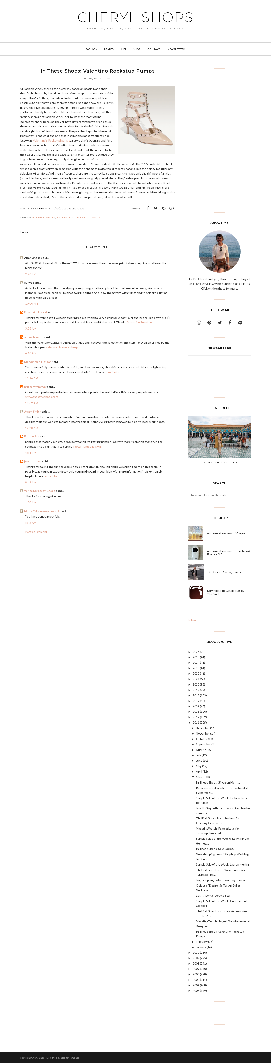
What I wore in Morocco (220, 462)
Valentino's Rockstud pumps (51, 140)
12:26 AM (31, 378)
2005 (196, 979)
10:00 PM (31, 303)
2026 (196, 652)
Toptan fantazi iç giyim (87, 446)
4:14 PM (30, 452)
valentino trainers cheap (62, 347)
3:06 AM (30, 328)
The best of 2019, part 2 (224, 572)
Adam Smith (32, 411)
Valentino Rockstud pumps (78, 217)
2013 (196, 711)
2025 (196, 657)
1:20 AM (30, 502)
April (199, 771)
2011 (196, 722)
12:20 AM (31, 428)
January (201, 947)
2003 (196, 990)
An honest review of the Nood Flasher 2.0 (228, 552)
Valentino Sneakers (140, 322)
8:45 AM (30, 522)
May (198, 766)
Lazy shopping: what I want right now (220, 880)
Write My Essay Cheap (39, 490)
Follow (192, 620)
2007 (196, 968)
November (203, 733)
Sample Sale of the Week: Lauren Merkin (222, 864)
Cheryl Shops (135, 17)
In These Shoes (43, 217)
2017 (196, 701)
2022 (196, 673)
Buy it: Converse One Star (213, 895)
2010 (196, 952)
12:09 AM (31, 403)
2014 (196, 706)
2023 (196, 668)
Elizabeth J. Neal (35, 312)
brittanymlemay (35, 386)
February (202, 941)
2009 (196, 958)
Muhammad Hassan (37, 362)
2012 (196, 717)
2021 (196, 679)
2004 (196, 985)
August (201, 750)
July (198, 755)
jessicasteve (32, 461)
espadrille (51, 476)
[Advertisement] (219, 140)
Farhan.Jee (31, 436)
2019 (196, 690)
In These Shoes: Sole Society (215, 848)
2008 (196, 963)
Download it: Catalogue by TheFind (225, 592)
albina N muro (33, 337)
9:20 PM (30, 274)
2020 (196, 684)
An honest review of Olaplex (227, 533)
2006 (196, 974)
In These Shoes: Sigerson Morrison (219, 782)
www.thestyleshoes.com (41, 396)
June (199, 760)
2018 (196, 695)
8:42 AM (30, 482)
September (203, 744)
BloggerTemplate (70, 1057)
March (200, 777)
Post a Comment (36, 531)
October (201, 739)
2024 (196, 662)
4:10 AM (30, 353)
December (203, 728)
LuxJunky (113, 372)
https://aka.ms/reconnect (41, 511)
